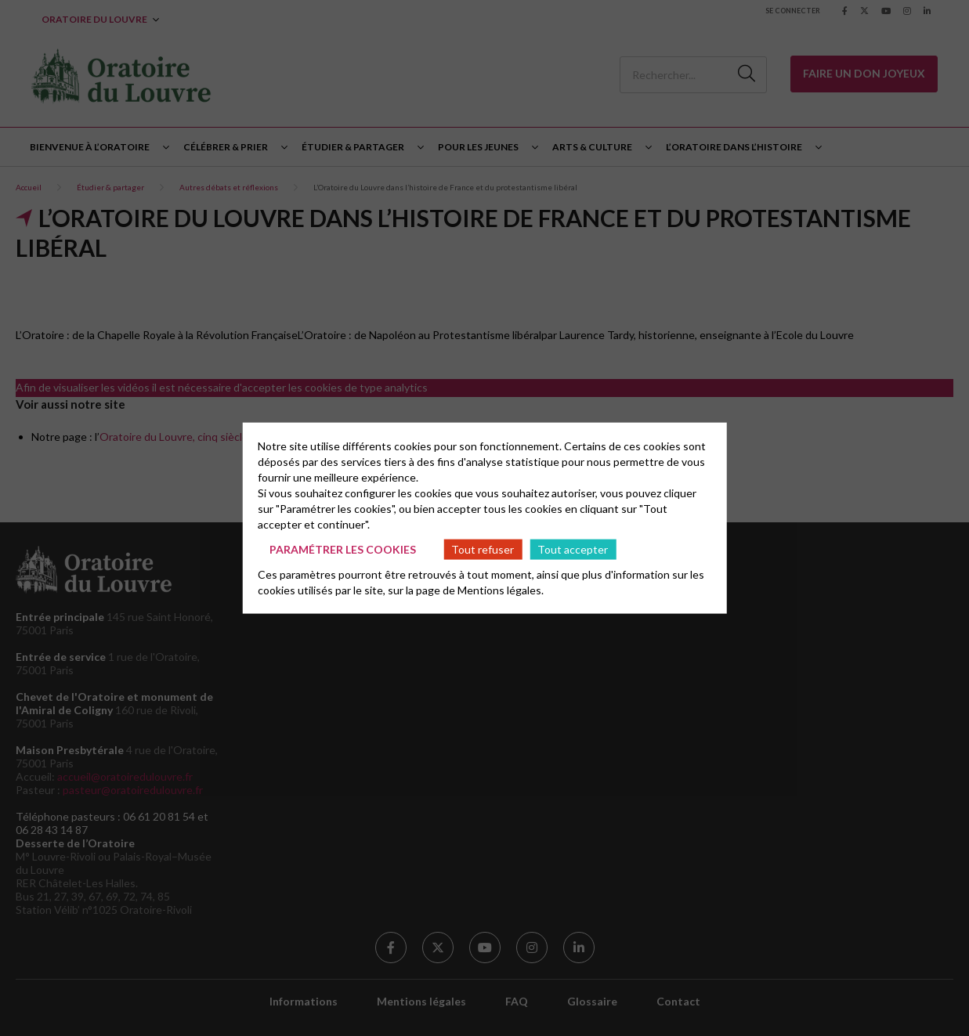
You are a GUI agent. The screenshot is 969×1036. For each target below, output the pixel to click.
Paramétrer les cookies (342, 548)
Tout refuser (482, 548)
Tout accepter (572, 548)
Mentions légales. (500, 590)
